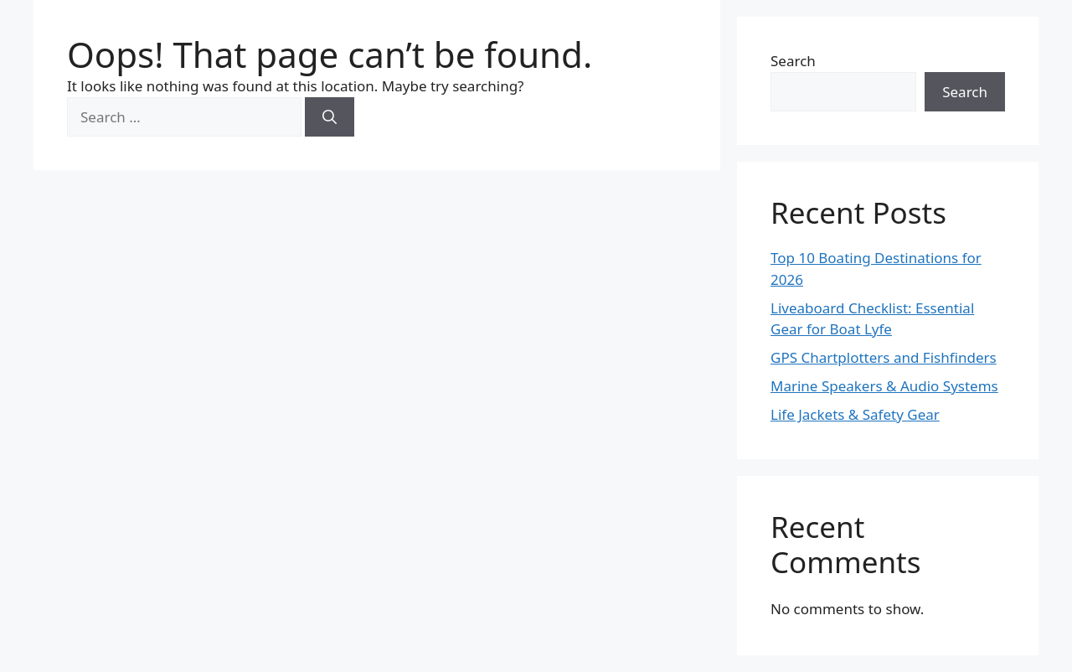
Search (793, 60)
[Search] (329, 117)
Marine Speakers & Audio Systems (884, 385)
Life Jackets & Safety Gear (855, 414)
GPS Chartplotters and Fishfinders (883, 357)
